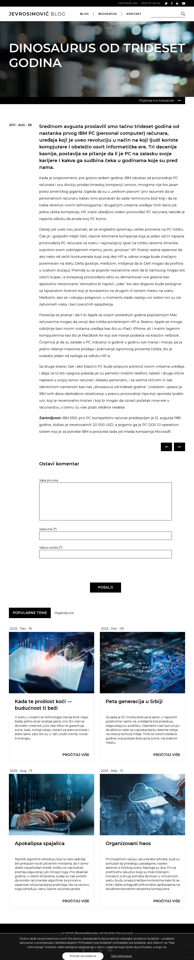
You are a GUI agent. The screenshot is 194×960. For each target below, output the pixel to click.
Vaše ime (48, 529)
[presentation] (65, 570)
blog (37, 14)
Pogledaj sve (64, 613)
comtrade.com (128, 3)
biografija (108, 14)
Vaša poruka (48, 480)
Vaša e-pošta (51, 547)
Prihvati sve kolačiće (83, 956)
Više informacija (121, 956)
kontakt (134, 14)
